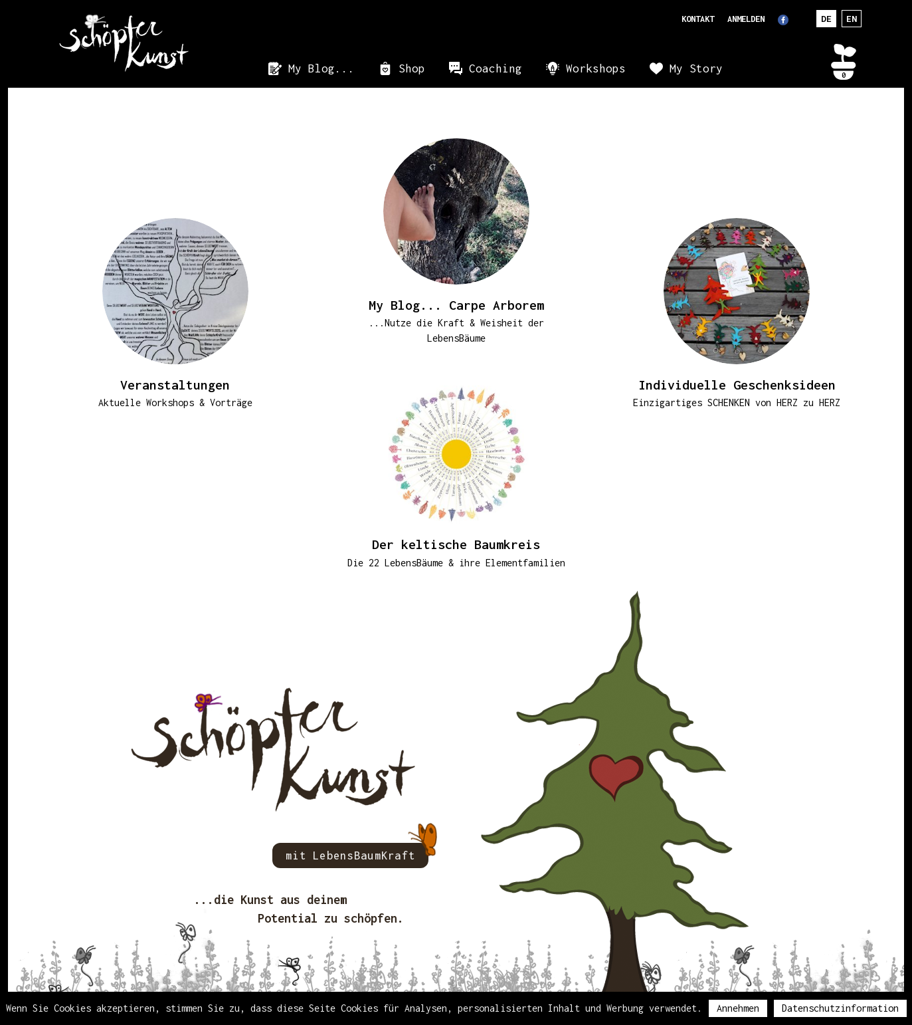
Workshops (596, 68)
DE (826, 18)
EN (851, 18)
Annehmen (738, 1008)
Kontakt (698, 19)
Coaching (495, 68)
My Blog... (321, 68)
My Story (696, 68)
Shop (412, 68)
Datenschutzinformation (840, 1008)
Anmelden (746, 19)
